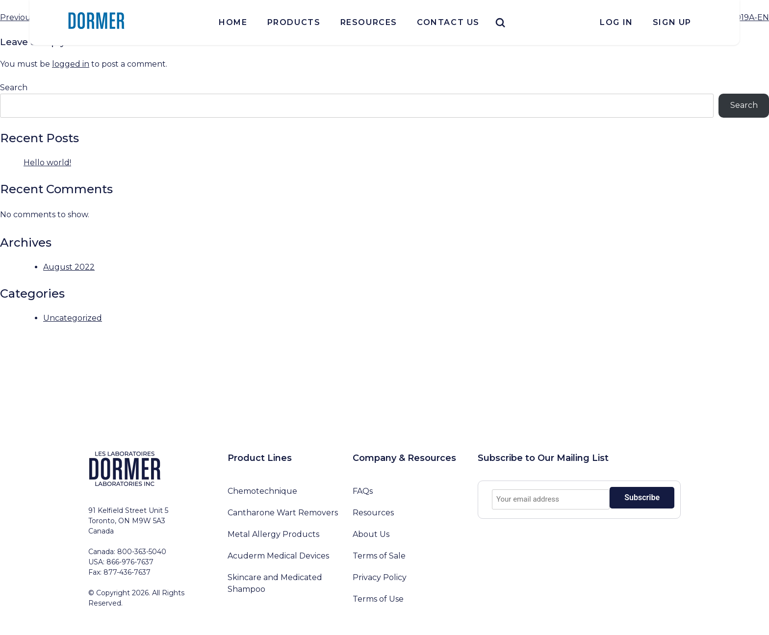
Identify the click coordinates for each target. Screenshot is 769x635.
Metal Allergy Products (273, 534)
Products (294, 22)
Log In (616, 22)
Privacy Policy (380, 577)
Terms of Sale (379, 555)
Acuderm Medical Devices (278, 555)
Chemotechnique (262, 491)
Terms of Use (378, 599)
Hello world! (47, 162)
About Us (371, 534)
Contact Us (448, 22)
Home (233, 22)
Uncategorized (72, 318)
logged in (70, 64)
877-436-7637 (127, 572)
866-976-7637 (130, 562)
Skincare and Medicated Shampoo (275, 583)
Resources (368, 22)
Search (13, 87)
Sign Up (672, 22)
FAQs (363, 491)
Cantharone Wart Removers (283, 512)
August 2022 (69, 267)
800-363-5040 (141, 551)
